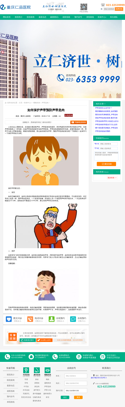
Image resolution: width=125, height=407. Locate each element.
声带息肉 (45, 103)
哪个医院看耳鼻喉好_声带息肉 (106, 128)
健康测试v (54, 17)
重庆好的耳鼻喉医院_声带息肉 (106, 114)
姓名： (58, 376)
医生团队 (114, 17)
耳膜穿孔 (26, 394)
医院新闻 (30, 17)
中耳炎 (26, 386)
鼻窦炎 (36, 383)
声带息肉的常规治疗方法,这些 (106, 124)
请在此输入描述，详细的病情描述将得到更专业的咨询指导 (106, 156)
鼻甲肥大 (37, 390)
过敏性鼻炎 (37, 397)
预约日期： (60, 390)
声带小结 (47, 390)
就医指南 (66, 17)
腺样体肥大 (47, 394)
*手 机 (96, 148)
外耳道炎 (26, 390)
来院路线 (90, 17)
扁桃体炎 (47, 383)
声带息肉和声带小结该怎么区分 (107, 121)
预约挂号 (78, 17)
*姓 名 (96, 144)
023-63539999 (106, 386)
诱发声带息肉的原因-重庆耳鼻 (106, 118)
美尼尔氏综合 (26, 397)
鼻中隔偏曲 (37, 394)
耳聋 (26, 379)
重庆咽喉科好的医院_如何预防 (106, 111)
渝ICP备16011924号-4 (98, 378)
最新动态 (42, 17)
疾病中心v (102, 17)
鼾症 (47, 397)
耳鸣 (26, 383)
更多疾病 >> (112, 178)
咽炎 (47, 379)
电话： (58, 383)
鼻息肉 (36, 386)
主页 (20, 103)
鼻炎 (37, 379)
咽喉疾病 (36, 103)
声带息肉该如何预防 (102, 131)
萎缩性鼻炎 (37, 401)
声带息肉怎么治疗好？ (103, 108)
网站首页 (7, 17)
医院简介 (18, 17)
